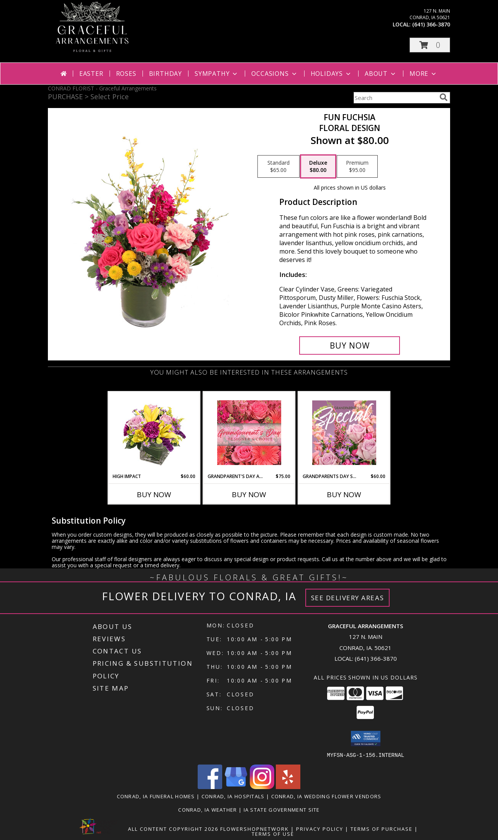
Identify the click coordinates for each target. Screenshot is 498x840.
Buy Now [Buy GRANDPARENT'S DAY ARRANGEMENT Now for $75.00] (249, 494)
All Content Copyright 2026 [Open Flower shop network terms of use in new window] (173, 828)
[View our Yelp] (288, 786)
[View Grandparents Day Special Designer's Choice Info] (344, 432)
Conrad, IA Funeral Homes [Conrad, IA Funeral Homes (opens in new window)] (156, 796)
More (423, 73)
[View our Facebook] (210, 786)
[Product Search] (395, 97)
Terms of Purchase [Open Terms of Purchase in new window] (382, 828)
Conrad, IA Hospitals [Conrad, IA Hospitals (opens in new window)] (233, 796)
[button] (430, 45)
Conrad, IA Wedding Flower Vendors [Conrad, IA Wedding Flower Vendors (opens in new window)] (326, 796)
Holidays (331, 73)
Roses (126, 73)
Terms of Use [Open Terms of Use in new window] (273, 833)
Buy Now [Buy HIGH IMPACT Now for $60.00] (154, 494)
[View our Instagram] (262, 786)
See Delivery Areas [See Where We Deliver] (347, 597)
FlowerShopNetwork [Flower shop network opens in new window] (254, 828)
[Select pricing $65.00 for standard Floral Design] (278, 167)
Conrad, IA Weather (207, 809)
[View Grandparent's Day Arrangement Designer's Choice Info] (249, 433)
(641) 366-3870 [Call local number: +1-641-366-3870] (431, 24)
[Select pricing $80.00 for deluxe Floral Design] (318, 167)
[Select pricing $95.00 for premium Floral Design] (357, 167)
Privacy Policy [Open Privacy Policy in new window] (319, 828)
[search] (443, 97)
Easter (91, 73)
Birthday (165, 73)
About (381, 73)
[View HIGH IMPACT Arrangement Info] (154, 433)
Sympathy (217, 73)
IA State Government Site (282, 809)
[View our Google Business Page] (236, 786)
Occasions (274, 73)
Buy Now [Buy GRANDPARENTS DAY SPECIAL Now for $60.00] (344, 494)
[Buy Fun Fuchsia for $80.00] (349, 345)
